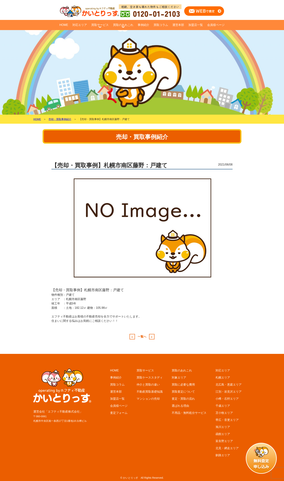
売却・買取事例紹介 (60, 119)
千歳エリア (223, 405)
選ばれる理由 (180, 405)
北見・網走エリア (227, 448)
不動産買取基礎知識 (150, 391)
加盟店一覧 (195, 24)
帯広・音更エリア (227, 419)
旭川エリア (223, 426)
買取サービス (100, 24)
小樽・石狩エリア (227, 398)
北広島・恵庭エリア (229, 384)
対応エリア (79, 24)
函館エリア (223, 434)
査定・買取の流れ (183, 398)
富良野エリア (224, 441)
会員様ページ (216, 24)
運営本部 (178, 24)
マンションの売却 (148, 398)
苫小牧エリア (224, 412)
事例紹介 (143, 24)
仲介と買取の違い (148, 384)
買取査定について (183, 391)
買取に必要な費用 (183, 384)
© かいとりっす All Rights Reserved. (142, 477)
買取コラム (161, 24)
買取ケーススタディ (150, 377)
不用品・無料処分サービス (189, 412)
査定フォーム (119, 412)
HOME (63, 24)
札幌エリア (223, 377)
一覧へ (142, 336)
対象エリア (179, 377)
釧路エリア (223, 455)
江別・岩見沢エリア (229, 391)
